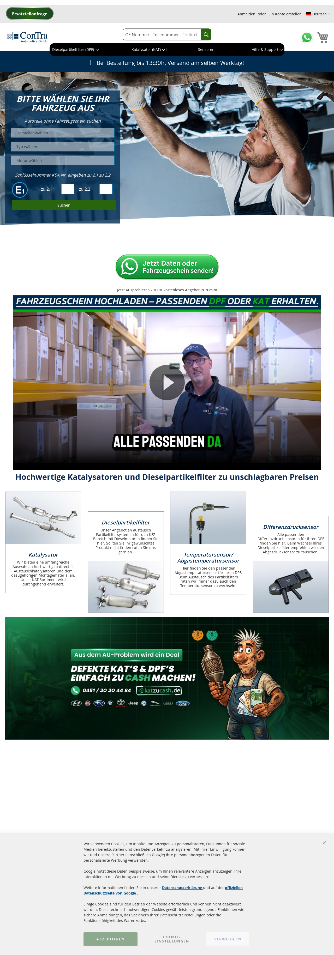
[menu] (167, 49)
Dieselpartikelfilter (126, 522)
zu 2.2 (84, 189)
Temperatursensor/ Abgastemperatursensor (208, 557)
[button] (318, 14)
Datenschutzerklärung (182, 887)
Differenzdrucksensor (290, 526)
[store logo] (27, 37)
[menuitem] (75, 49)
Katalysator (43, 554)
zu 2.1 (46, 189)
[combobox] (167, 34)
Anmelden (246, 13)
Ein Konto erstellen (285, 13)
